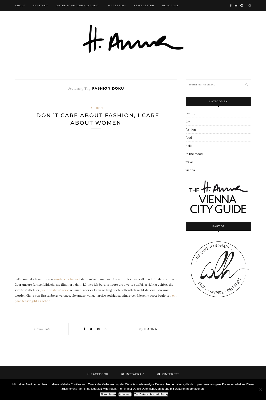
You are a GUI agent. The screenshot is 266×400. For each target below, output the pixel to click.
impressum (116, 5)
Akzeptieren (108, 394)
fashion (96, 108)
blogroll (170, 5)
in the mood (194, 154)
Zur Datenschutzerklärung (151, 394)
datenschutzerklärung (77, 5)
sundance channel (67, 279)
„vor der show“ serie (54, 290)
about (20, 5)
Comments (41, 329)
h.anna (150, 329)
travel (190, 162)
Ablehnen (125, 394)
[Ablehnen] (260, 389)
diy (188, 121)
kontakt (40, 5)
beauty (190, 113)
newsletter (144, 5)
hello (189, 146)
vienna (190, 170)
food (189, 138)
